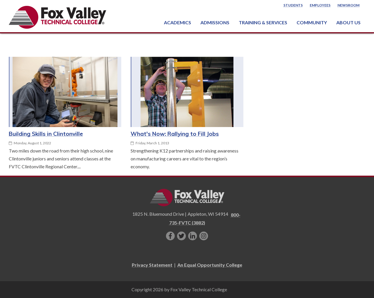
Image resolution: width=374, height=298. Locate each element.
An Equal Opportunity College (209, 265)
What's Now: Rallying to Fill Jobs (175, 133)
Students (293, 5)
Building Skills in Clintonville (46, 133)
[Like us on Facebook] (170, 236)
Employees (320, 5)
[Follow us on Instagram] (203, 236)
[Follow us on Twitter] (181, 236)
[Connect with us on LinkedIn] (192, 236)
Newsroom (348, 5)
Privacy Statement (152, 265)
